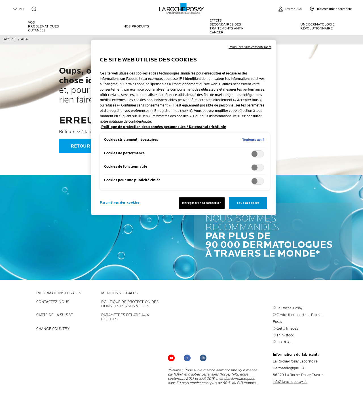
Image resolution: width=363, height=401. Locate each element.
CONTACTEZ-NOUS (52, 302)
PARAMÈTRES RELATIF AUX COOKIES (125, 317)
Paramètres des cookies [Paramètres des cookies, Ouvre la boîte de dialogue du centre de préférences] (120, 202)
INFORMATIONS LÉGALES (58, 293)
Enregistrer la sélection (202, 203)
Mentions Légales (119, 293)
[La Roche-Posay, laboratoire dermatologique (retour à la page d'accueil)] (181, 8)
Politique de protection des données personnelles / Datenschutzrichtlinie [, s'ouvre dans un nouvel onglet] (163, 127)
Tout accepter (248, 203)
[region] (183, 127)
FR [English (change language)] (17, 9)
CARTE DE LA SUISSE (54, 315)
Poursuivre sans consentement (250, 47)
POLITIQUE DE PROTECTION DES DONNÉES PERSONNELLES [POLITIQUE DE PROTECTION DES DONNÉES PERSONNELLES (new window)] (130, 304)
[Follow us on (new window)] (187, 358)
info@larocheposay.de (290, 381)
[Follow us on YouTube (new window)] (171, 358)
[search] (34, 9)
